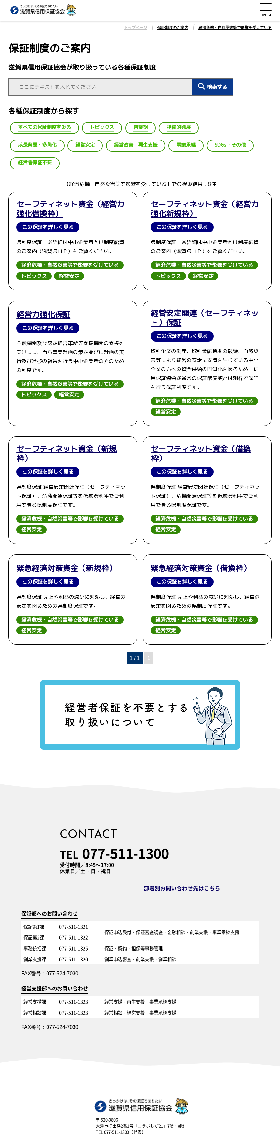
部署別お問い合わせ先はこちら (182, 889)
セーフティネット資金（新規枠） (66, 453)
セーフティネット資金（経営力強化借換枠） (70, 209)
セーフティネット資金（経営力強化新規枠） (204, 209)
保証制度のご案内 (172, 27)
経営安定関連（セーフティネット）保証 (204, 318)
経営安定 (69, 275)
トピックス (34, 275)
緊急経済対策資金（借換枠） (201, 568)
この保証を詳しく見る (48, 227)
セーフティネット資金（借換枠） (201, 453)
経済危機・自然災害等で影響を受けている (235, 27)
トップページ (135, 27)
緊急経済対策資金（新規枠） (66, 568)
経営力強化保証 (43, 314)
